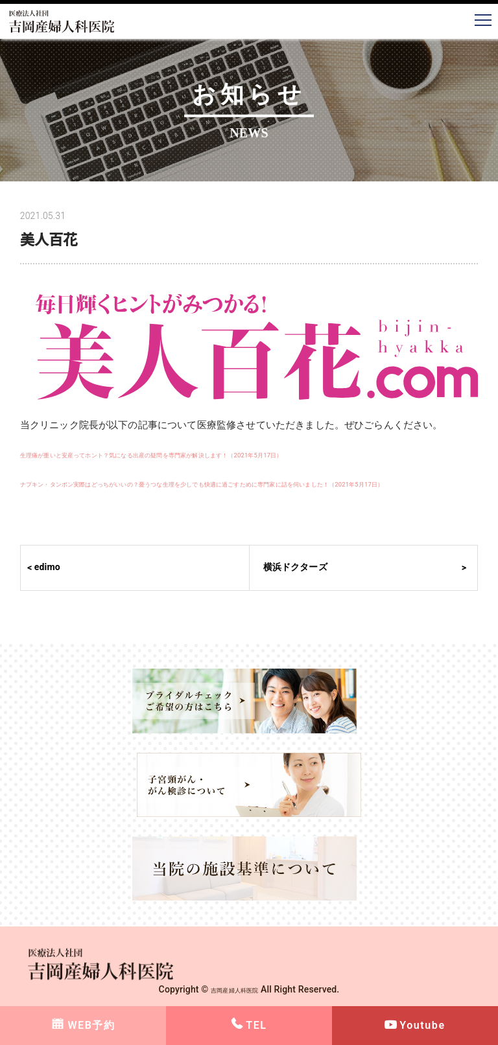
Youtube (422, 1025)
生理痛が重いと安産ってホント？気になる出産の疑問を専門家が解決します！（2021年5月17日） (236, 454)
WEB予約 (91, 1025)
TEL (256, 1025)
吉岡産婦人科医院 (234, 989)
